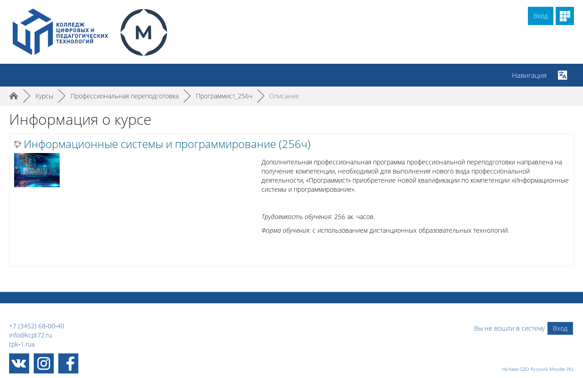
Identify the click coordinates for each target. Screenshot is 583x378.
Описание (284, 96)
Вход (540, 15)
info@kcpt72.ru (30, 335)
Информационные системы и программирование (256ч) (167, 143)
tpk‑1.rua (22, 344)
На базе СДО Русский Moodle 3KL (538, 369)
